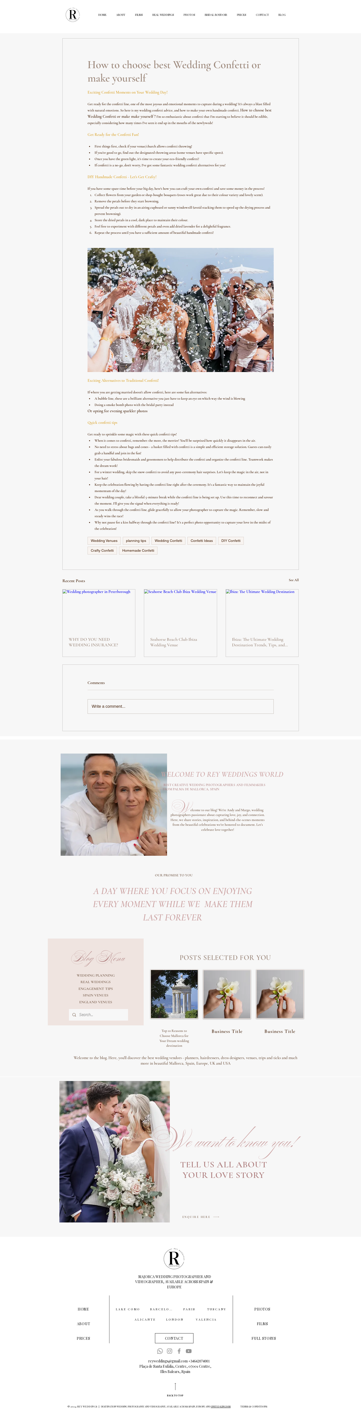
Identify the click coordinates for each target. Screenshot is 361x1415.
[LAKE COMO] (128, 1309)
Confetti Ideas (202, 541)
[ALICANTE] (145, 1319)
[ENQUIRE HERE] (201, 1217)
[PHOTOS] (262, 1309)
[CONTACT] (174, 1338)
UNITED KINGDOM (221, 1406)
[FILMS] (262, 1324)
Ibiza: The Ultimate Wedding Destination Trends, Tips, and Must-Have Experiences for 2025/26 (258, 642)
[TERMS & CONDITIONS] (253, 1406)
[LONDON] (175, 1319)
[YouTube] (188, 1351)
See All (294, 580)
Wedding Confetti (168, 541)
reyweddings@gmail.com (168, 1361)
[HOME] (83, 1309)
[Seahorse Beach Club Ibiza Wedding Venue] (180, 609)
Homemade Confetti (138, 550)
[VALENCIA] (207, 1319)
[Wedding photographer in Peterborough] (99, 609)
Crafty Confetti (102, 550)
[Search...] (98, 1015)
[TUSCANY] (217, 1309)
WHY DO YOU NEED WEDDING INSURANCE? (93, 642)
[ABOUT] (83, 1324)
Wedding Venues (104, 541)
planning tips (136, 541)
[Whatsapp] (160, 1351)
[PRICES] (83, 1338)
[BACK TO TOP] (175, 1395)
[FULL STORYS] (264, 1338)
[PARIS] (189, 1309)
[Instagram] (169, 1351)
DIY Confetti (230, 541)
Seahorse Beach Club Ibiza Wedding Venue (173, 642)
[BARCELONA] (162, 1309)
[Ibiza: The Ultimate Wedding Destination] (262, 609)
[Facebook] (179, 1351)
